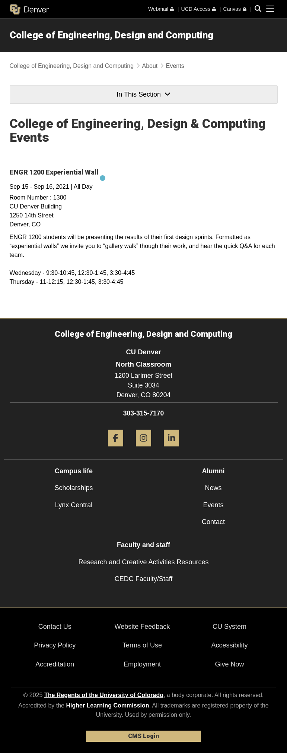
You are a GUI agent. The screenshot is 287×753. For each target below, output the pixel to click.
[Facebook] (115, 449)
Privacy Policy (55, 645)
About (150, 66)
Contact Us (54, 626)
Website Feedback (142, 626)
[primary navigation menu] (270, 8)
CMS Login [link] (143, 736)
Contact (213, 521)
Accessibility (229, 645)
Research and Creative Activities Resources (143, 562)
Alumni (213, 471)
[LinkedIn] (171, 449)
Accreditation (54, 664)
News (213, 488)
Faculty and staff (143, 545)
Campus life (74, 471)
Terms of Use (142, 645)
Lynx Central (73, 505)
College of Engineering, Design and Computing (111, 35)
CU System (229, 626)
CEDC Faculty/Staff (144, 579)
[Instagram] (143, 449)
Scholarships (73, 488)
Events (213, 505)
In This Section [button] (143, 94)
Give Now (229, 664)
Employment (142, 664)
